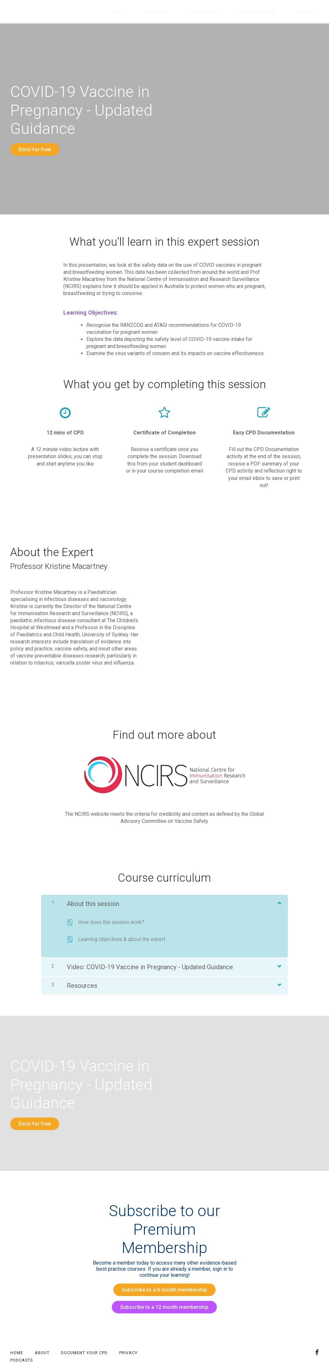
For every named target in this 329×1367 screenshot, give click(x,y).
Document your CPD (84, 1333)
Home (16, 1333)
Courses (190, 11)
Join (162, 11)
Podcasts (21, 1340)
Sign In (310, 11)
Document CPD (272, 11)
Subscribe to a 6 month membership (162, 1280)
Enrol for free (35, 149)
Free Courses (227, 11)
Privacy (128, 1333)
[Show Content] (279, 897)
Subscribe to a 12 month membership (162, 1292)
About (42, 1333)
